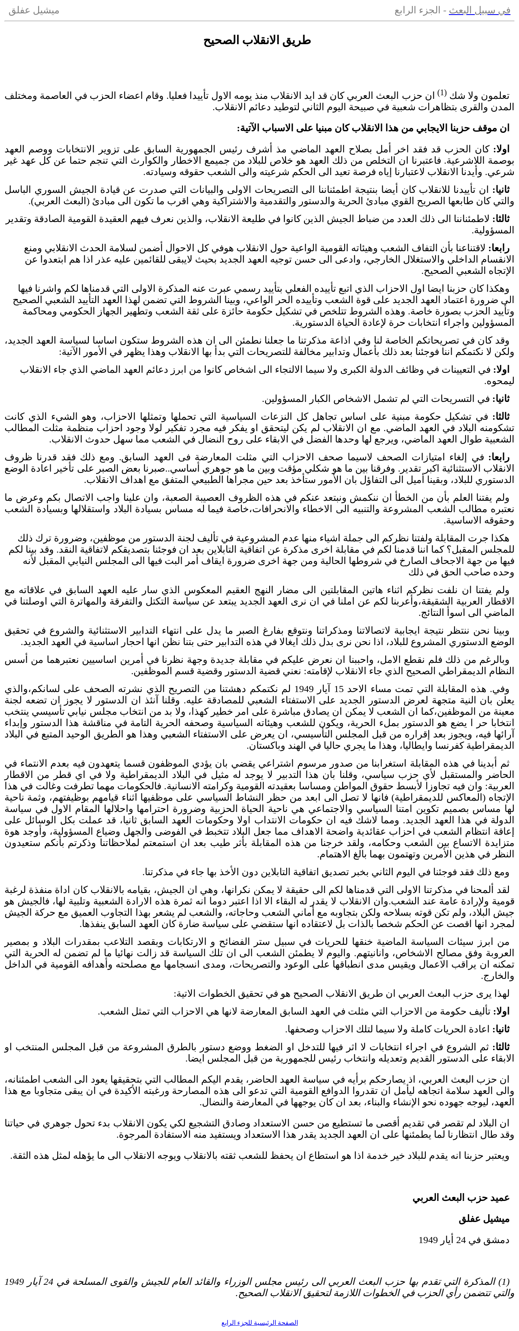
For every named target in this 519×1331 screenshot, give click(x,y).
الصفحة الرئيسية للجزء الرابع (259, 1322)
